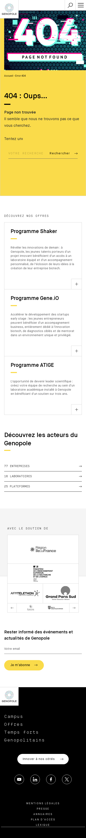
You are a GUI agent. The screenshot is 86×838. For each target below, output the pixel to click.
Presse (43, 809)
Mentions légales (43, 803)
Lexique (43, 825)
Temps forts (21, 732)
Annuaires (43, 814)
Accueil (8, 76)
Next (73, 607)
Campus (13, 717)
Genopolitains (24, 740)
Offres (13, 724)
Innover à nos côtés (43, 759)
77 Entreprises (43, 466)
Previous (12, 607)
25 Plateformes (43, 486)
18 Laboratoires (43, 476)
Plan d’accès (43, 820)
